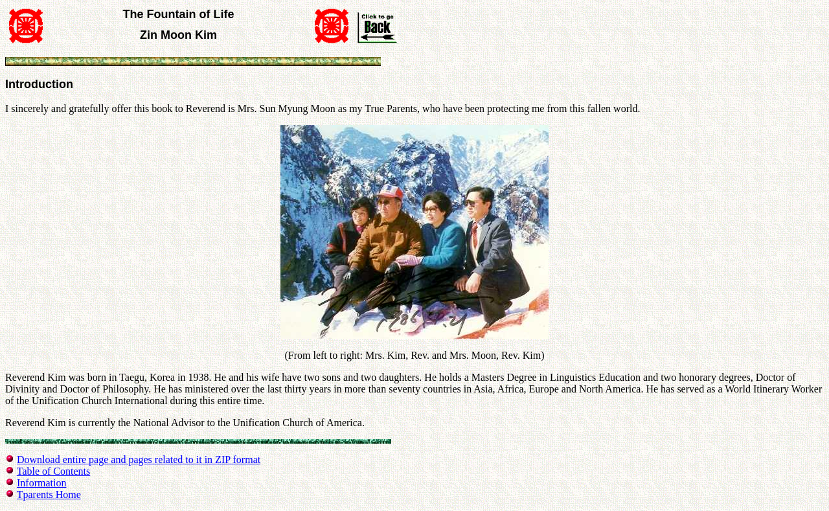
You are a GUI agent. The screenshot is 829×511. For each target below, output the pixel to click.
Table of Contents (54, 471)
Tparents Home (49, 494)
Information (41, 482)
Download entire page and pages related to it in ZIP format (138, 459)
